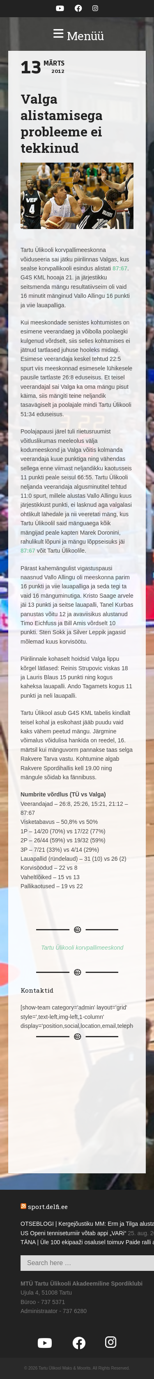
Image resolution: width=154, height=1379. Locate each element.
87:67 (120, 268)
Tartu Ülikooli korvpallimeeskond (82, 947)
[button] (77, 36)
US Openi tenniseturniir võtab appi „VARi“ (73, 1233)
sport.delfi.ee (48, 1206)
